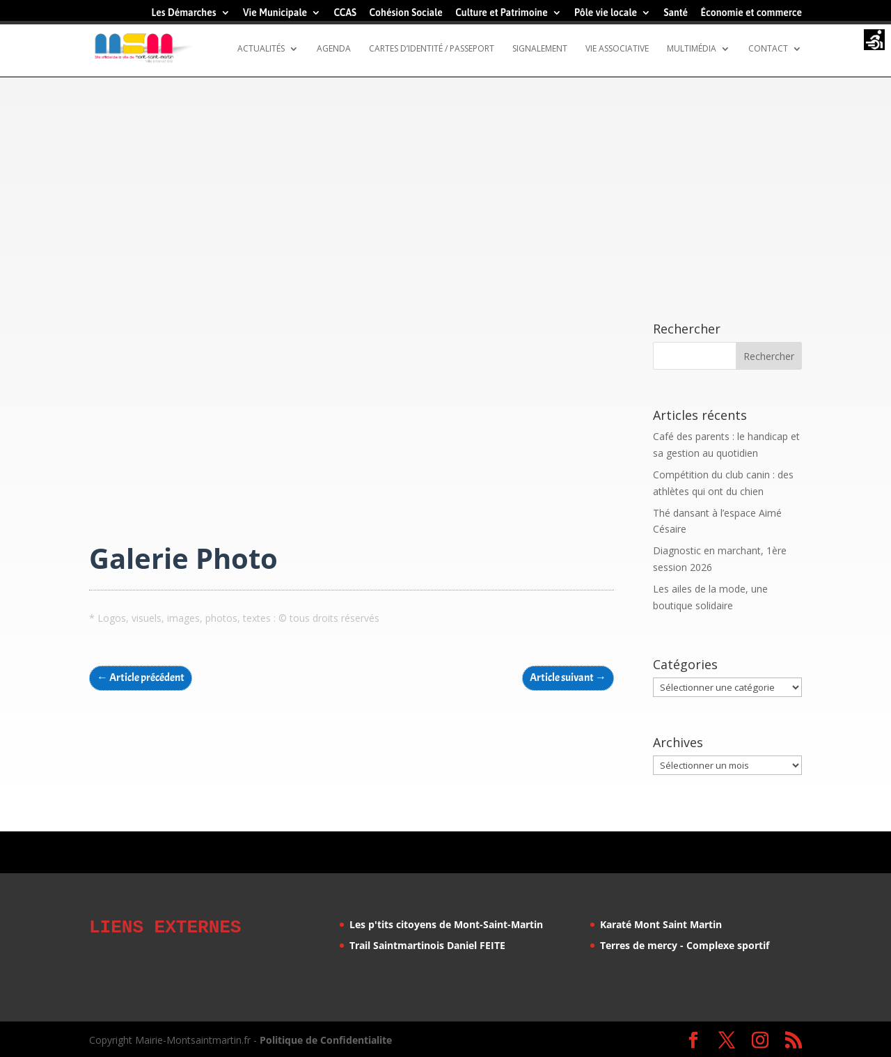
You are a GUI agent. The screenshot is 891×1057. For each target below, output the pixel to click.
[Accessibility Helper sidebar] (874, 41)
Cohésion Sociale (405, 13)
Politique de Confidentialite (326, 1037)
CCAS (344, 13)
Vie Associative (617, 49)
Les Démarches (183, 13)
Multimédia (691, 49)
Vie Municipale (275, 13)
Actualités (261, 49)
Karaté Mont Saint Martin (661, 924)
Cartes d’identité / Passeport (431, 49)
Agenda (334, 49)
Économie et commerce (751, 13)
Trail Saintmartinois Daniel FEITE (427, 945)
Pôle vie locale (605, 13)
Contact (768, 49)
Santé (675, 13)
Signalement (539, 49)
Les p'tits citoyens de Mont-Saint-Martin (446, 924)
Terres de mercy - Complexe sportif (684, 945)
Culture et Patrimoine (501, 13)
